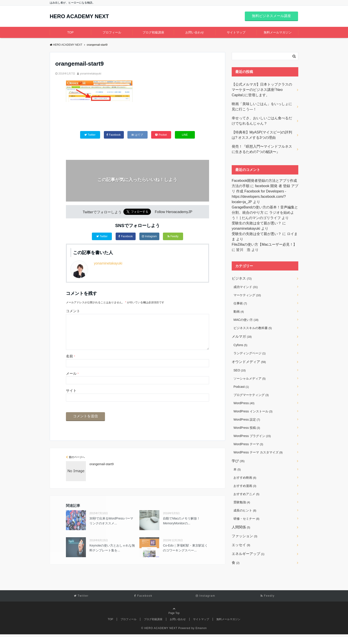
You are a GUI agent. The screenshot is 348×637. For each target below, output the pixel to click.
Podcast (241, 386)
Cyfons (240, 345)
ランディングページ (249, 353)
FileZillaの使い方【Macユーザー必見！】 (264, 244)
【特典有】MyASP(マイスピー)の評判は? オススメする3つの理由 (262, 134)
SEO (239, 370)
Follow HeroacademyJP (173, 212)
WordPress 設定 (246, 419)
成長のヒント (244, 510)
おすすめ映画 (244, 477)
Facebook (126, 236)
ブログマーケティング (251, 395)
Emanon (201, 630)
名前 (70, 363)
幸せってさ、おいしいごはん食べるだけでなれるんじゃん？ (262, 120)
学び (238, 461)
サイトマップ (236, 32)
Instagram (149, 236)
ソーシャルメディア (249, 378)
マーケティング (247, 295)
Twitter (101, 236)
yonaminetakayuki (90, 73)
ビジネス (242, 278)
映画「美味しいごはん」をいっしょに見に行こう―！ (262, 106)
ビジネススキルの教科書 (252, 328)
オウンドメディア (249, 362)
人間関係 (241, 527)
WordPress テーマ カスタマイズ (258, 452)
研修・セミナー (246, 518)
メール (72, 380)
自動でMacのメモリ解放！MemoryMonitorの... (181, 528)
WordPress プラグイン (252, 436)
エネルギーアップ (248, 554)
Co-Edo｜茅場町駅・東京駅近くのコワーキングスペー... (185, 555)
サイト (71, 398)
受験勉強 (241, 502)
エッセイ (241, 545)
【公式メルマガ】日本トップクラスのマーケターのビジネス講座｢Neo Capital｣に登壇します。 (262, 89)
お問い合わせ (194, 32)
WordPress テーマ (248, 444)
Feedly (173, 236)
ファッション (244, 536)
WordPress (243, 403)
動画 (238, 311)
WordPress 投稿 (246, 427)
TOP (70, 32)
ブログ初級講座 (153, 32)
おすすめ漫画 (244, 486)
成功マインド (245, 287)
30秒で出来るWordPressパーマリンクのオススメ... (111, 528)
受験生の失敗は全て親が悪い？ (256, 223)
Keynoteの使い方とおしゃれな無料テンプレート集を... (112, 555)
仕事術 (240, 303)
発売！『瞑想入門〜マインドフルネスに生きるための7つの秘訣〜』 (262, 149)
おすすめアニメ (246, 494)
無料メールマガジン (278, 32)
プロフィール (112, 32)
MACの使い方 (245, 319)
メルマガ (242, 336)
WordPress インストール (252, 411)
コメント (73, 311)
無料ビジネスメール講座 (271, 16)
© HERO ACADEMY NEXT (159, 630)
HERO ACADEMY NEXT (79, 16)
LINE (185, 134)
